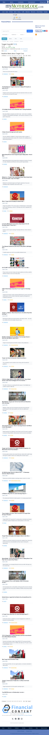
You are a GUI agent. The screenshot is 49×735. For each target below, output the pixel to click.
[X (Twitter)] (12, 719)
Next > (29, 55)
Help (37, 728)
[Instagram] (21, 719)
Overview (4, 41)
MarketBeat (5, 164)
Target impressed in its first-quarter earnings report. (13, 686)
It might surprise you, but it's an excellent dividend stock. (14, 252)
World (15, 11)
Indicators (22, 34)
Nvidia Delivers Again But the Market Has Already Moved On (17, 597)
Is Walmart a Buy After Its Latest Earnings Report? (14, 493)
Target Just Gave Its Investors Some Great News (14, 358)
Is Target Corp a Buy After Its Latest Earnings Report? (15, 614)
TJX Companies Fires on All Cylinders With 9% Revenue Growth (15, 581)
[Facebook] (15, 719)
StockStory (5, 119)
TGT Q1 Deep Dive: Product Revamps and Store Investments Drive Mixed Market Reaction (16, 636)
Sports (11, 2)
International (16, 41)
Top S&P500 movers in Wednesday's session (13, 692)
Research (25, 50)
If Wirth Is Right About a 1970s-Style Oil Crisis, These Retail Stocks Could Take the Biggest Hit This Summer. (16, 380)
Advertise (30, 728)
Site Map (23, 728)
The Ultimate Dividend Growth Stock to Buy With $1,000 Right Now (16, 247)
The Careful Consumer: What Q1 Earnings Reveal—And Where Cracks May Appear (17, 426)
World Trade (16, 345)
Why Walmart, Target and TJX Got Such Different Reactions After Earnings (16, 402)
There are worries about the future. (10, 71)
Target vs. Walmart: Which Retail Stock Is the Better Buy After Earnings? (17, 313)
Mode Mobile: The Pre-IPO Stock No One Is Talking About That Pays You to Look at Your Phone (17, 559)
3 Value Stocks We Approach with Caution (12, 132)
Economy (12, 233)
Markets (4, 38)
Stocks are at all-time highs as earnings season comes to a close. (16, 478)
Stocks (10, 38)
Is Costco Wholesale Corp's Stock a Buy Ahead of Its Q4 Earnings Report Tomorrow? (15, 224)
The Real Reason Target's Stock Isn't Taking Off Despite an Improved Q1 (16, 87)
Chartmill (5, 601)
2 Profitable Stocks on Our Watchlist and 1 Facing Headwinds (16, 109)
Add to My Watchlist (24, 48)
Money (18, 11)
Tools (21, 38)
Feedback (17, 728)
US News (11, 11)
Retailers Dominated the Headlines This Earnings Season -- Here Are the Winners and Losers (16, 337)
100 (26, 55)
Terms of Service (20, 731)
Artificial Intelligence (14, 480)
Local (3, 11)
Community (20, 2)
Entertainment (31, 2)
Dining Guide (43, 2)
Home (3, 728)
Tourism (45, 11)
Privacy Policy (20, 715)
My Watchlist (14, 34)
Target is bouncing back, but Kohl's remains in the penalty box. (16, 342)
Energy (15, 667)
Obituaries (33, 11)
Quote (5, 50)
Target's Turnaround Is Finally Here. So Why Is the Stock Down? (15, 681)
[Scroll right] (48, 2)
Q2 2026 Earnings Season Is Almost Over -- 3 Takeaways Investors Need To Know (15, 473)
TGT (14, 44)
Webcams (27, 11)
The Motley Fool (6, 96)
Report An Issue (44, 728)
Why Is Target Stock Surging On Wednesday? (13, 201)
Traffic (23, 11)
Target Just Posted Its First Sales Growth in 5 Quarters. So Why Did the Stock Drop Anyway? (16, 449)
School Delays (39, 11)
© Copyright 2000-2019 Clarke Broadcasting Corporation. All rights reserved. (24, 733)
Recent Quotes (4, 34)
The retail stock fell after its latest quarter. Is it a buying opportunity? (17, 498)
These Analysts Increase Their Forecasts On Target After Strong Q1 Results (16, 514)
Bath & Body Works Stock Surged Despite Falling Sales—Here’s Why (17, 155)
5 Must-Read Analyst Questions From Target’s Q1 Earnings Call (16, 289)
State (7, 11)
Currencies (11, 41)
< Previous (4, 55)
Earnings (12, 500)
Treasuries (21, 41)
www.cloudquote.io (26, 712)
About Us (9, 728)
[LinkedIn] (18, 719)
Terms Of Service (28, 715)
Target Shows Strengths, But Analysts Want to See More (16, 536)
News (4, 2)
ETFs (16, 38)
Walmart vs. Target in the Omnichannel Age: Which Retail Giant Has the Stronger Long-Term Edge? (17, 178)
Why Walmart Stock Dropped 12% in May (12, 67)
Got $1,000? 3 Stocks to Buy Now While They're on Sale (16, 267)
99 (23, 55)
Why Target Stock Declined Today (10, 659)
